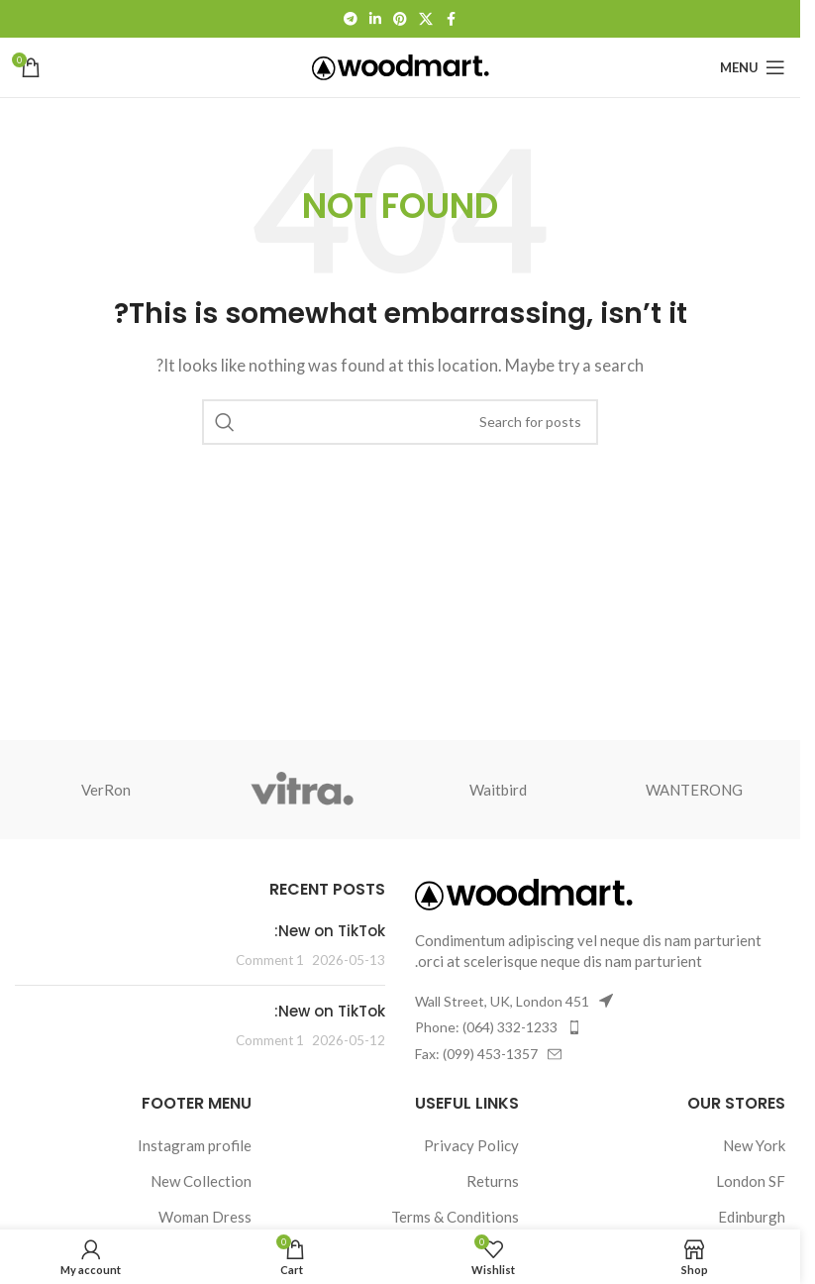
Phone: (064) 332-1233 (486, 1026)
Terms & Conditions (455, 1217)
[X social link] (426, 19)
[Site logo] (400, 65)
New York (754, 1145)
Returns (492, 1181)
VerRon (106, 790)
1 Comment (270, 960)
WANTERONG (694, 790)
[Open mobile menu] (752, 67)
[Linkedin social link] (375, 19)
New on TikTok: (329, 930)
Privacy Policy (471, 1145)
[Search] (400, 422)
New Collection (201, 1181)
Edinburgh (751, 1217)
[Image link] (524, 893)
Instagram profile (195, 1145)
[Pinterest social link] (400, 19)
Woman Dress (205, 1217)
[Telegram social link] (350, 19)
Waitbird (498, 790)
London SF (750, 1181)
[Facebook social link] (450, 19)
